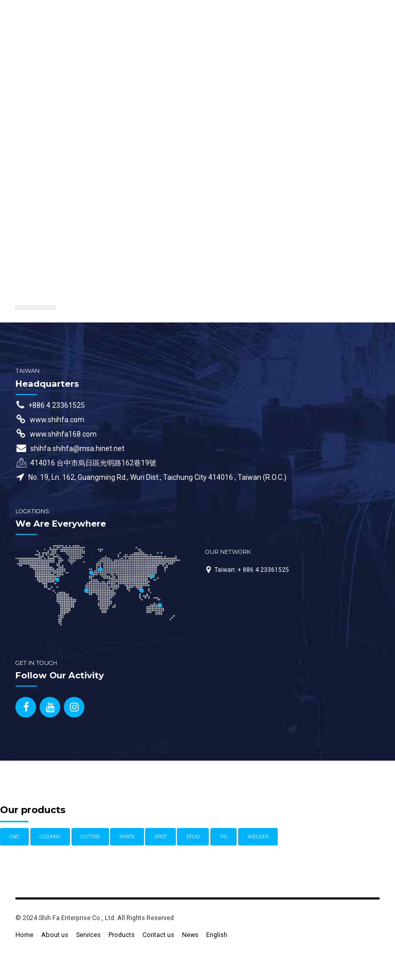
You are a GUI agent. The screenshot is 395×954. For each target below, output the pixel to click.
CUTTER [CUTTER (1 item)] (90, 836)
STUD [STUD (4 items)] (193, 836)
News (190, 935)
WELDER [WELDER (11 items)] (257, 836)
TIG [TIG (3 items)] (223, 836)
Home (24, 935)
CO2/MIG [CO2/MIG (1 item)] (50, 836)
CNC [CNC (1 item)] (14, 836)
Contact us (158, 935)
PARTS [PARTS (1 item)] (126, 836)
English (216, 935)
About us (54, 935)
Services (88, 935)
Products (122, 935)
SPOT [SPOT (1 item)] (161, 836)
